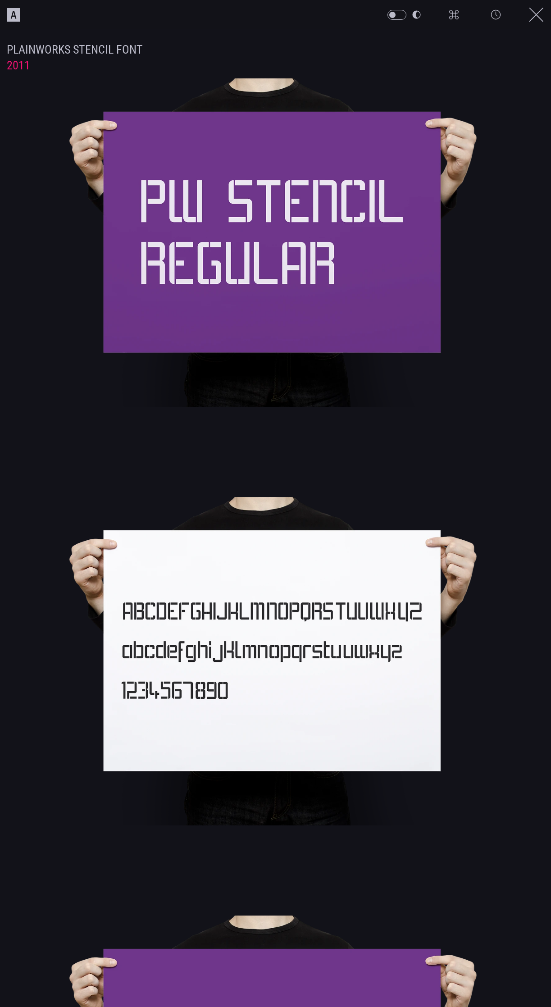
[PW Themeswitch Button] (396, 15)
